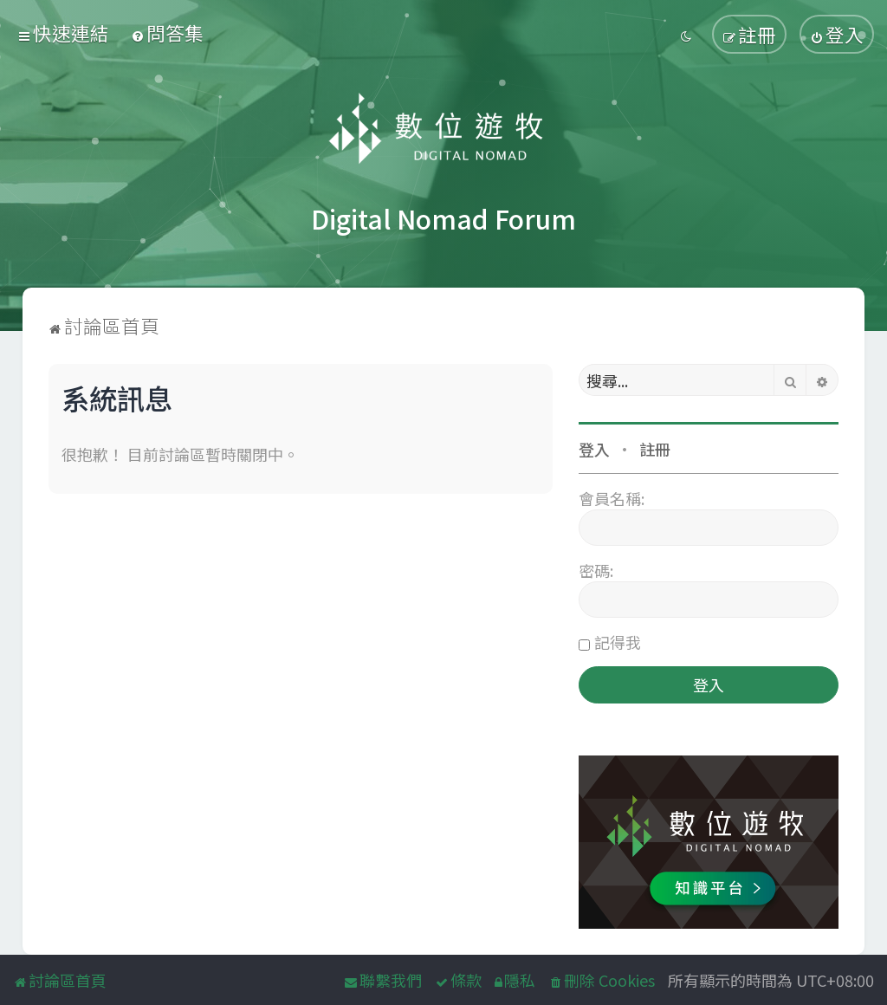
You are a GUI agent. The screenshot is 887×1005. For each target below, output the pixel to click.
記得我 (617, 642)
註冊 (654, 449)
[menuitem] (167, 32)
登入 (594, 449)
